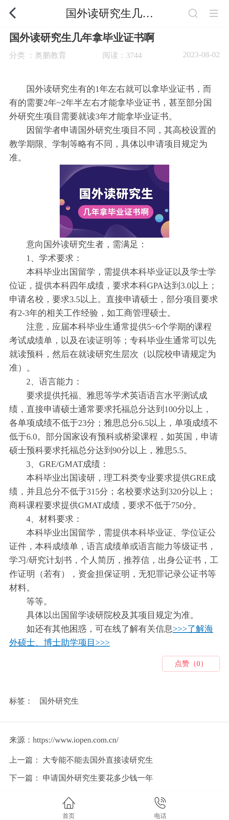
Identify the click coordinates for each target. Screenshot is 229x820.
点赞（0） (191, 663)
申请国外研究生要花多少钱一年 (98, 778)
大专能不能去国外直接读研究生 (98, 760)
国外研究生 (59, 701)
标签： (21, 701)
